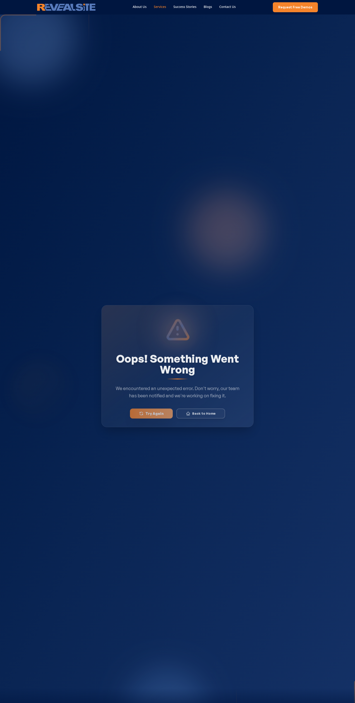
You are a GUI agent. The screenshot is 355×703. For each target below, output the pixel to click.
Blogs (209, 7)
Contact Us (229, 7)
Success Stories (186, 7)
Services (161, 7)
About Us (141, 7)
